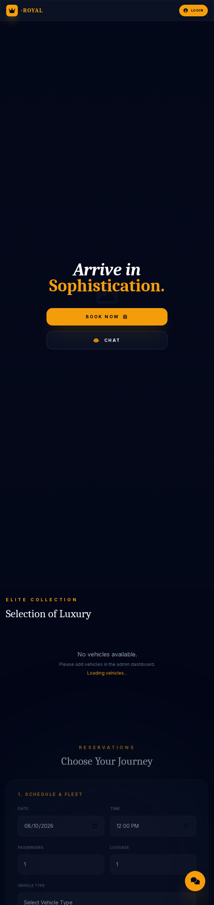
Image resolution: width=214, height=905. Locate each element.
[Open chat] (195, 882)
